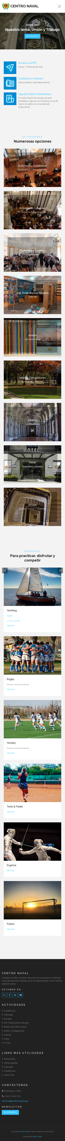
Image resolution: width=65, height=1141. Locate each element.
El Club (6, 1043)
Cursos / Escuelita (13, 621)
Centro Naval (25, 1131)
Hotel (5, 1039)
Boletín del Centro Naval (14, 1027)
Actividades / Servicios (32, 379)
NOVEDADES (32, 36)
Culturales (7, 1015)
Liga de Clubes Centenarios (34, 94)
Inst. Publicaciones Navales (15, 1023)
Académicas (8, 1011)
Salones (6, 1035)
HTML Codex (37, 1136)
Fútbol (10, 923)
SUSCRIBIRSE (10, 1112)
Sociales (7, 1019)
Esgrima (11, 865)
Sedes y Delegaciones (13, 1031)
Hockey (11, 742)
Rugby (10, 679)
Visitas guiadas (10, 1063)
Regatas (10, 616)
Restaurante (8, 1059)
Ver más (10, 625)
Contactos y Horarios (30, 78)
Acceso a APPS (27, 62)
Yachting (12, 610)
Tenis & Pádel (15, 806)
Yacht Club (8, 1075)
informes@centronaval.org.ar (15, 1101)
